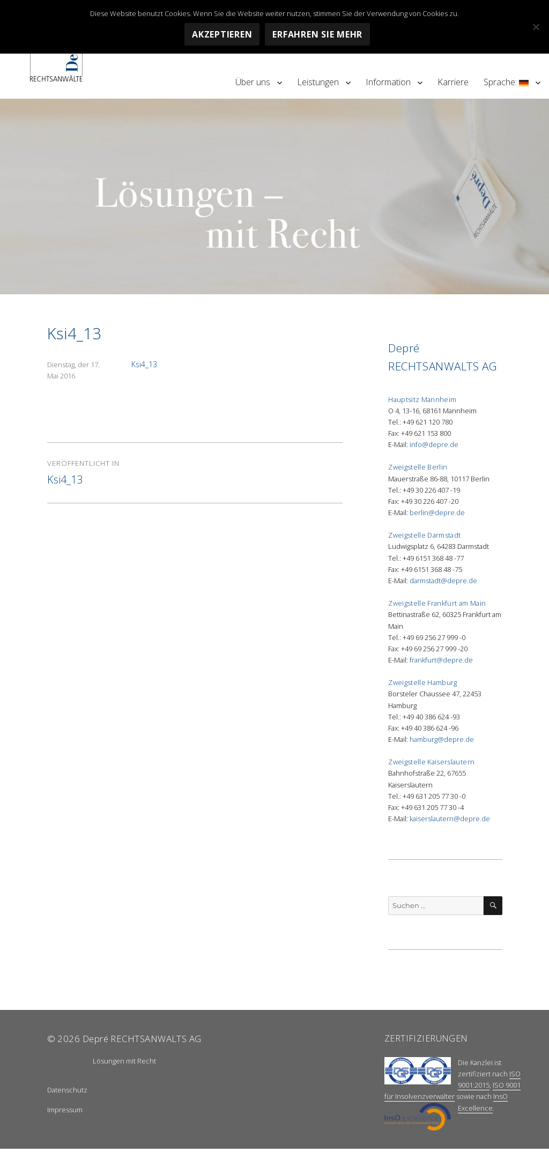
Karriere (453, 82)
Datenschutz (67, 1090)
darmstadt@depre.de (443, 580)
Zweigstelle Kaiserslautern (431, 762)
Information (388, 82)
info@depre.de (434, 444)
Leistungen (318, 82)
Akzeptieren (222, 34)
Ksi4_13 (144, 364)
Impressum (65, 1109)
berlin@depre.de (437, 512)
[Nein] (535, 26)
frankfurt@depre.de (441, 660)
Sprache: (506, 82)
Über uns (252, 82)
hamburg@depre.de (442, 739)
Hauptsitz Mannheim (422, 399)
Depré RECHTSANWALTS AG (142, 1038)
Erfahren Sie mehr (317, 34)
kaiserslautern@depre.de (450, 818)
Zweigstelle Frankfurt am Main (437, 603)
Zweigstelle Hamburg (422, 682)
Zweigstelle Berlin (417, 467)
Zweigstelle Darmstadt (424, 535)
